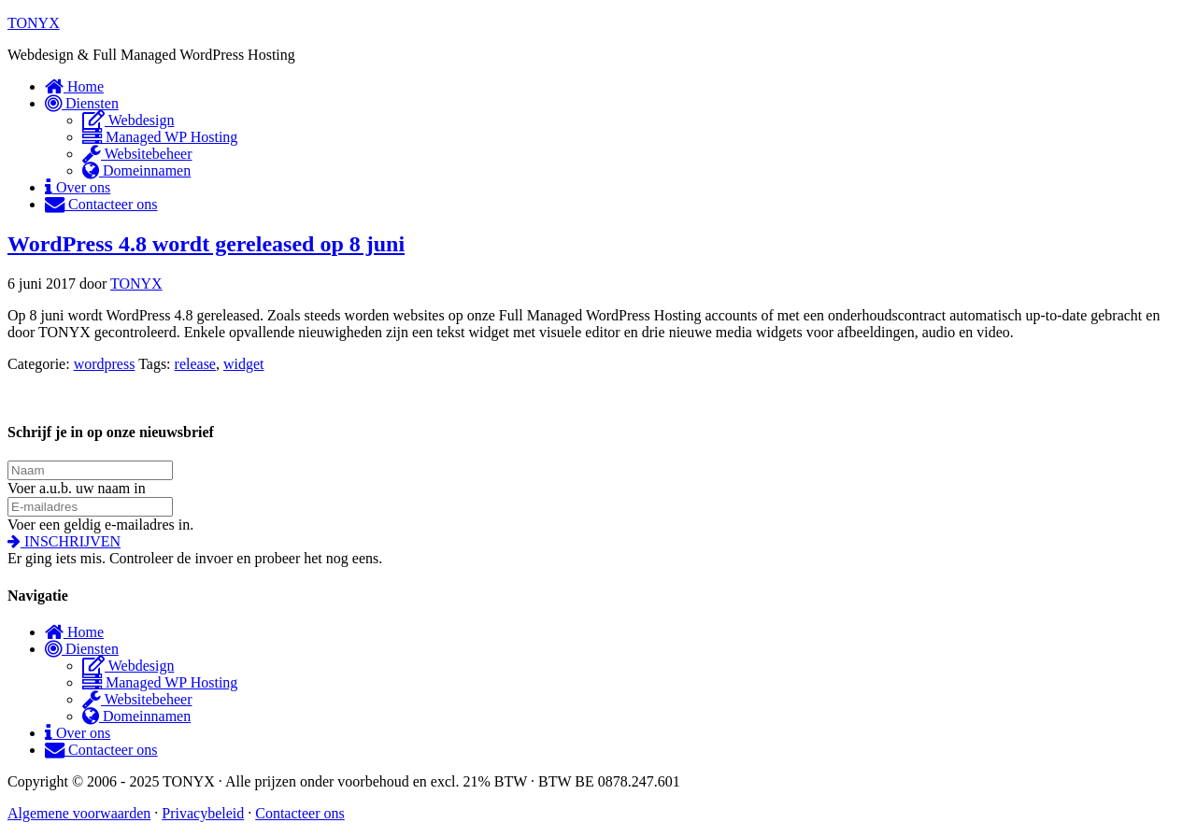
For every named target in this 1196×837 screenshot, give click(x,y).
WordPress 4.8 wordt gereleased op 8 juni (206, 244)
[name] (90, 470)
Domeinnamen (136, 716)
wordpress (104, 364)
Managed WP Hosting (159, 682)
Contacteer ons (101, 750)
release (195, 364)
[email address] (90, 507)
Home (74, 632)
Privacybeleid (203, 813)
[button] (64, 541)
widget (243, 364)
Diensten (82, 649)
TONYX (33, 23)
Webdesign (128, 666)
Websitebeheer (137, 699)
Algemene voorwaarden (78, 813)
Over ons (77, 733)
